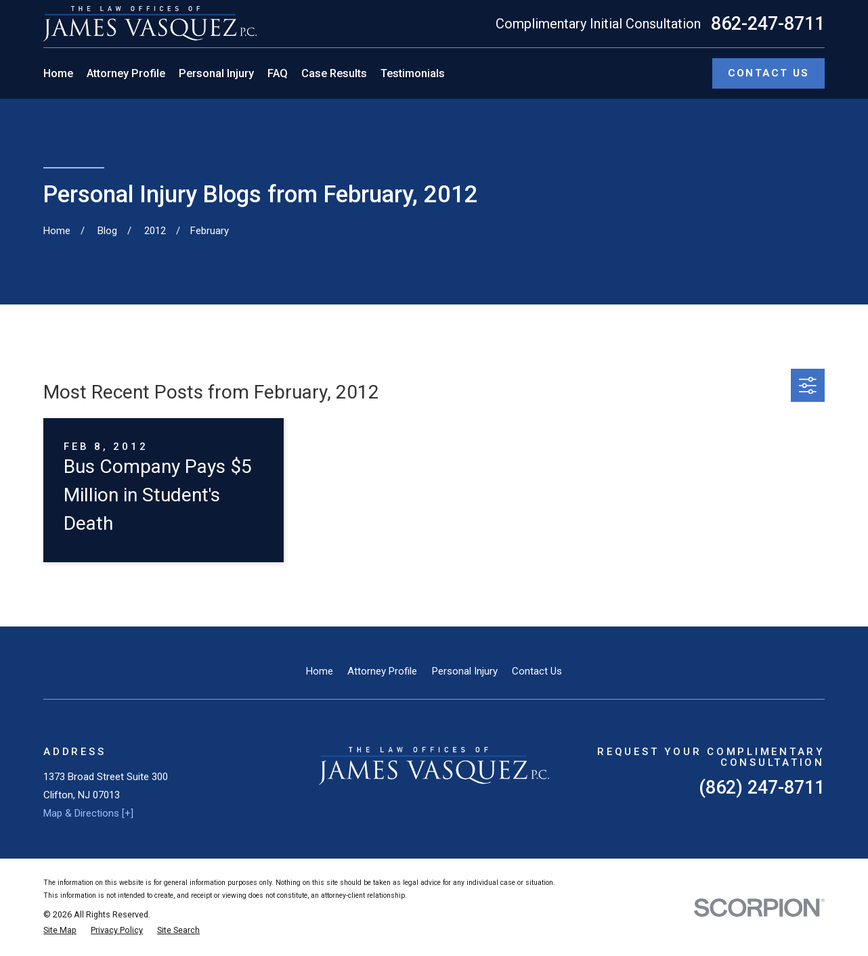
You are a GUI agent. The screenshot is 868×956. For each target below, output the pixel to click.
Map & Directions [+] (88, 813)
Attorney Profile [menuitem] (126, 73)
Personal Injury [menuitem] (216, 73)
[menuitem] (60, 930)
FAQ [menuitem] (277, 73)
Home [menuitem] (58, 73)
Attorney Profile (382, 671)
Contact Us (537, 671)
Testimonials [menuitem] (413, 73)
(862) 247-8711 (762, 787)
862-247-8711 (768, 24)
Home (319, 671)
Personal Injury (465, 671)
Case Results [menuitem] (334, 73)
